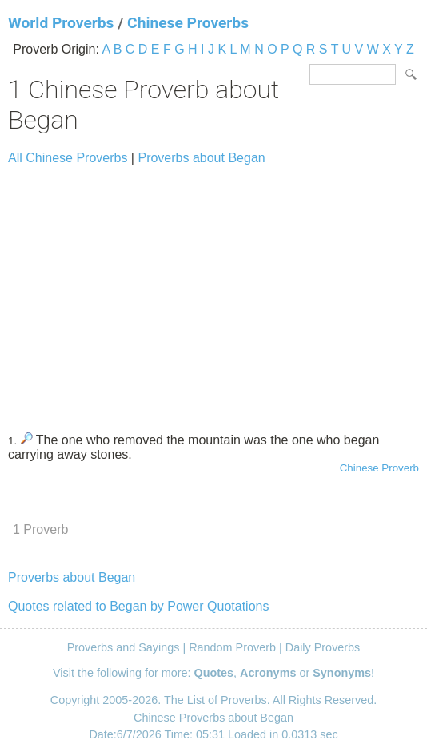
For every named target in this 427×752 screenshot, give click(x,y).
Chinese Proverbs (188, 23)
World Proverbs (61, 23)
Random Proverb (232, 647)
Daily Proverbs (323, 647)
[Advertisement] (213, 292)
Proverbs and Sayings (123, 647)
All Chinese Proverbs (67, 158)
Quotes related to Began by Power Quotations (138, 606)
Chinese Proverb (379, 468)
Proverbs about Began (201, 158)
